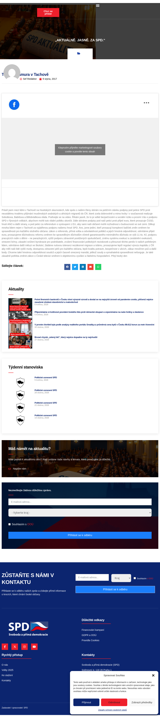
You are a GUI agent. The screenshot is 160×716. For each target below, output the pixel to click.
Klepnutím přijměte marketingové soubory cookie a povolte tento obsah (80, 150)
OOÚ (30, 525)
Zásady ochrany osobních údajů (112, 710)
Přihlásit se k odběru (80, 536)
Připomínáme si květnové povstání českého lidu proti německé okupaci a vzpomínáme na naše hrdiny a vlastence (89, 313)
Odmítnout (114, 702)
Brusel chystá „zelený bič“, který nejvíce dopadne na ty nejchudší (66, 338)
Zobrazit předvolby (142, 702)
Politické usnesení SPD (46, 378)
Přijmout (86, 702)
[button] (153, 675)
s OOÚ (150, 579)
